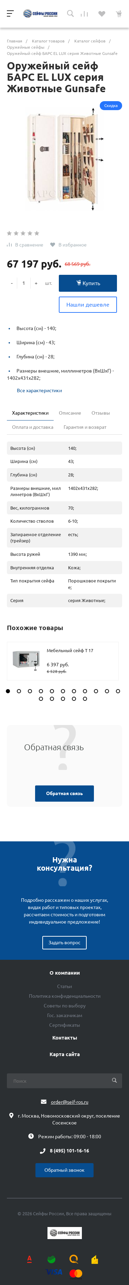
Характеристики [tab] (30, 413)
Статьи (64, 986)
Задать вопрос (64, 942)
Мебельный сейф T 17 (70, 650)
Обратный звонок (64, 1170)
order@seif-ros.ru (69, 1102)
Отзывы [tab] (101, 413)
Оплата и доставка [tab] (32, 427)
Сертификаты (64, 1025)
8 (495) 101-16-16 (69, 1151)
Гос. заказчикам (64, 1015)
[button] (7, 691)
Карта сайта (65, 1054)
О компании (65, 973)
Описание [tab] (70, 413)
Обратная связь (64, 793)
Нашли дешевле (87, 304)
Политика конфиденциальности (64, 996)
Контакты (64, 1038)
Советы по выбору (65, 1005)
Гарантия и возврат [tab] (85, 427)
